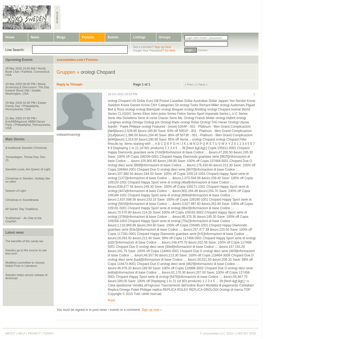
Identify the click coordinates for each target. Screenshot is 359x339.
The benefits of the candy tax (24, 241)
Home (9, 37)
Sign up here (162, 47)
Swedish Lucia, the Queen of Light (27, 169)
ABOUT (10, 333)
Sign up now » (152, 310)
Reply (111, 300)
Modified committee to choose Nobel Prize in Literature (25, 264)
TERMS (48, 333)
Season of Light (15, 190)
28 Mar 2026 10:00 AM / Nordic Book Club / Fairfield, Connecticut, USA (27, 71)
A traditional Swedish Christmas (26, 147)
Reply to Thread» (70, 84)
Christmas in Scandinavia (22, 199)
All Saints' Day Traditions (21, 209)
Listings (139, 37)
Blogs (61, 37)
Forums (88, 37)
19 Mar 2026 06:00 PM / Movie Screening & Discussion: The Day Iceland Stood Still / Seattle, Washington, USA (27, 88)
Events (113, 37)
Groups (165, 37)
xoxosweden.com (70, 60)
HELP (22, 333)
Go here (170, 50)
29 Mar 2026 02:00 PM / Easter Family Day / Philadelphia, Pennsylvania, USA (25, 106)
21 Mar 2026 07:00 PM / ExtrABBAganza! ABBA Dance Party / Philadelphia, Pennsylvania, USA (28, 123)
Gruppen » (68, 72)
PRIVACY (34, 333)
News (35, 37)
